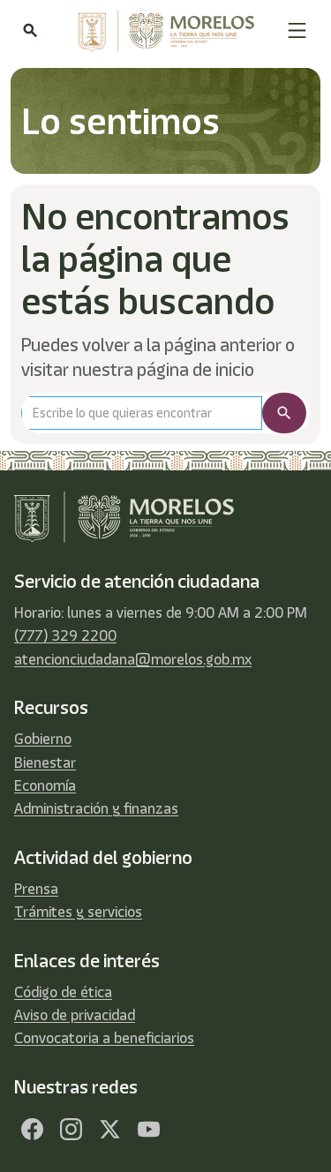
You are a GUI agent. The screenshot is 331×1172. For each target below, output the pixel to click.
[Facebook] (31, 1129)
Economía (45, 785)
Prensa (36, 888)
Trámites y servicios (78, 911)
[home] (161, 31)
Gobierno (42, 738)
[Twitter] (109, 1129)
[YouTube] (148, 1129)
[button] (297, 30)
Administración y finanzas (96, 808)
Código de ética (63, 992)
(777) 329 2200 (65, 635)
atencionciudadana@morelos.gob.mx (133, 659)
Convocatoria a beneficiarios (104, 1038)
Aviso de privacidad (74, 1015)
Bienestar (45, 762)
